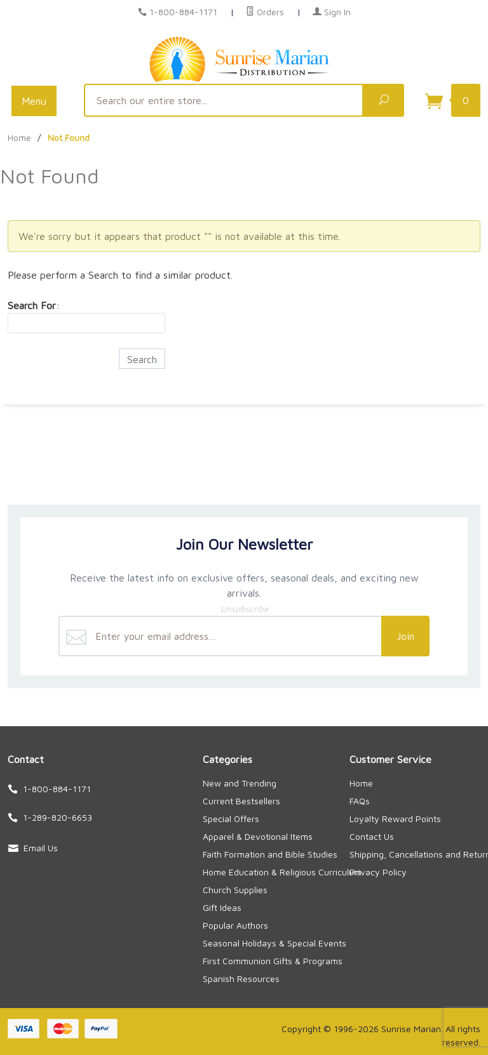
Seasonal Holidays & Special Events (274, 943)
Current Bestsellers (241, 800)
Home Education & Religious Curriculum (282, 871)
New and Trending (239, 783)
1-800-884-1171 (183, 11)
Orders (265, 11)
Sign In (332, 11)
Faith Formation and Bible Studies (270, 854)
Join (405, 636)
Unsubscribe (244, 609)
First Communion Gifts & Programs (272, 960)
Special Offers (231, 818)
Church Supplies (235, 889)
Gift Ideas (222, 907)
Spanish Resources (241, 978)
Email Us (41, 847)
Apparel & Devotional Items (258, 836)
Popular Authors (235, 925)
